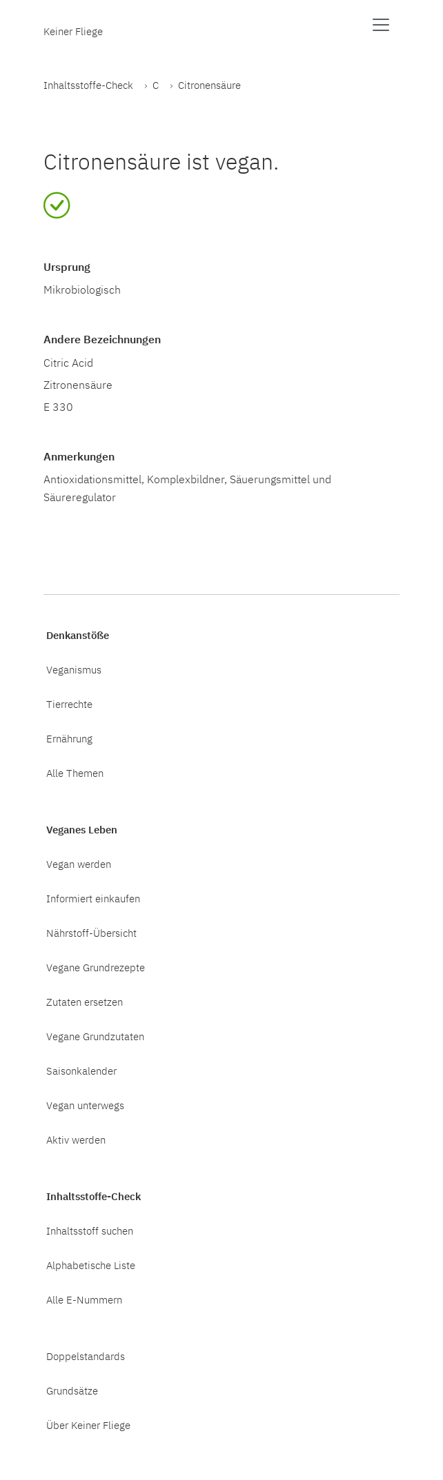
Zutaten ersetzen (84, 1001)
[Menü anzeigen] (381, 25)
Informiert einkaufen (93, 898)
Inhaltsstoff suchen (89, 1230)
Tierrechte (69, 704)
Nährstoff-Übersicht (91, 933)
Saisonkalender (81, 1070)
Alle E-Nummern (84, 1299)
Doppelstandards (85, 1356)
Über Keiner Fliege (88, 1425)
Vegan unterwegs (85, 1105)
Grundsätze (72, 1390)
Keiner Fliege (73, 31)
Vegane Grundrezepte (95, 967)
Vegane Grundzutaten (95, 1036)
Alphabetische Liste (90, 1265)
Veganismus (73, 669)
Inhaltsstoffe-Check (88, 85)
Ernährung (69, 738)
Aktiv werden (76, 1139)
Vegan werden (78, 864)
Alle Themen (75, 773)
